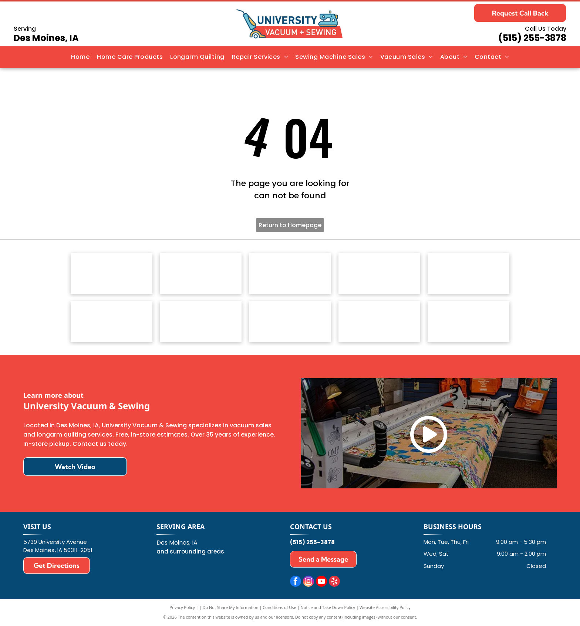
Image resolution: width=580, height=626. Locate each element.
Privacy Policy (182, 607)
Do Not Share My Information (231, 607)
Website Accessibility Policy (385, 607)
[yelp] (334, 582)
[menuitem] (80, 57)
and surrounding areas (190, 551)
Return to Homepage (290, 225)
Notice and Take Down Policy (328, 607)
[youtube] (321, 582)
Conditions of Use (279, 607)
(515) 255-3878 (532, 38)
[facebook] (295, 582)
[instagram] (308, 582)
